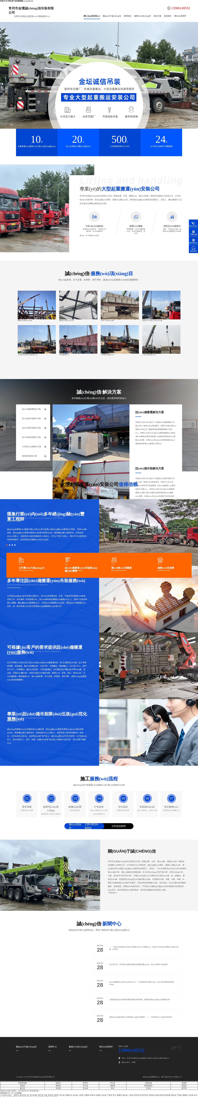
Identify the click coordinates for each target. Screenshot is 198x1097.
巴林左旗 (148, 1083)
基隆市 (119, 1095)
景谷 (112, 1088)
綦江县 (22, 1088)
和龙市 (92, 1095)
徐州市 (58, 1083)
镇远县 (184, 1086)
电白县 (125, 1095)
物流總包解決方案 (29, 456)
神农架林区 (148, 1086)
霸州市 (16, 1095)
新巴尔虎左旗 (165, 1095)
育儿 (114, 1095)
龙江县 (62, 1095)
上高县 (130, 1095)
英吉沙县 (22, 1095)
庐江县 (112, 1083)
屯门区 (29, 1095)
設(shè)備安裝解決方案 (31, 428)
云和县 (190, 1095)
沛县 (45, 1095)
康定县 (173, 1095)
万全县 (148, 1088)
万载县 (86, 1095)
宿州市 (56, 1095)
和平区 (85, 1083)
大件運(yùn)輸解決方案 (31, 447)
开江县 (85, 1086)
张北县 (58, 1088)
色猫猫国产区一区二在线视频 (11, 1093)
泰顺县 (184, 1095)
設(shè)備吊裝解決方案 (31, 418)
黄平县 (184, 1088)
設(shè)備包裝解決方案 (31, 437)
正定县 (103, 1095)
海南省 (112, 1086)
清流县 (151, 1095)
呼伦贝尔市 (144, 1095)
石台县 (85, 1088)
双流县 (50, 1095)
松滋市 (35, 1095)
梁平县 (40, 1095)
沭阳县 (22, 1086)
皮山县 (75, 1095)
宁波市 (109, 1095)
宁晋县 (179, 1095)
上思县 (80, 1095)
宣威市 (184, 1083)
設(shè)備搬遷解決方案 (31, 409)
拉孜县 (157, 1095)
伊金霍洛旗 (22, 1083)
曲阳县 (58, 1086)
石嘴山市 (68, 1095)
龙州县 (136, 1095)
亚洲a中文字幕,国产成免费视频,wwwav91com (16, 1)
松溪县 (98, 1095)
